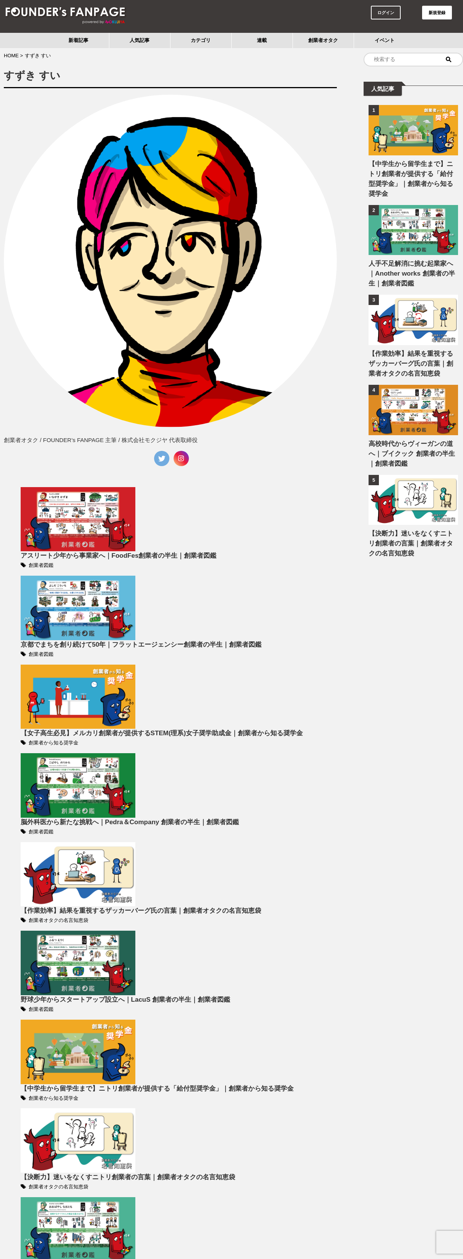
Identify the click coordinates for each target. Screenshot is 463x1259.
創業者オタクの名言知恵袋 (176, 786)
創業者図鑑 (160, 512)
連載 (262, 40)
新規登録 (437, 12)
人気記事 (139, 40)
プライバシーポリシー (232, 1233)
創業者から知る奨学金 (172, 649)
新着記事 (78, 40)
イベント (385, 40)
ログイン (385, 12)
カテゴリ (201, 40)
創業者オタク (323, 40)
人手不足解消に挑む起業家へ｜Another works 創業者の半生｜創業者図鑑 (413, 263)
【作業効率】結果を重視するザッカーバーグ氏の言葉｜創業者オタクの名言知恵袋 (412, 354)
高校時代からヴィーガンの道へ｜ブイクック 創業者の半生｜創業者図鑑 (412, 444)
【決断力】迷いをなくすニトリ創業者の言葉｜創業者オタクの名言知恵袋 (412, 533)
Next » (196, 1198)
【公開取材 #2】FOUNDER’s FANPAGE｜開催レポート (218, 1109)
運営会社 (273, 1233)
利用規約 (189, 1233)
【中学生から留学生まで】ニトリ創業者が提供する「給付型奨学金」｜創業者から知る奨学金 (412, 174)
